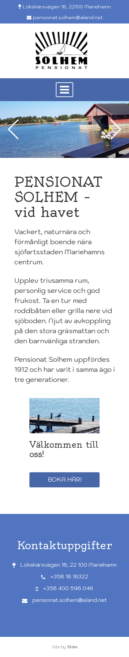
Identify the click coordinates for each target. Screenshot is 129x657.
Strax (72, 646)
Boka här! (65, 479)
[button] (64, 89)
